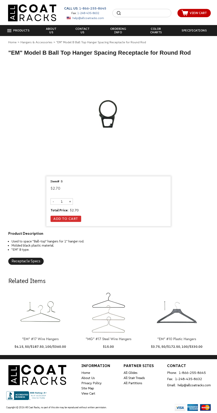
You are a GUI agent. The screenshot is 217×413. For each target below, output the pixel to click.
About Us (51, 30)
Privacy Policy (91, 383)
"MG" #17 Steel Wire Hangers (108, 339)
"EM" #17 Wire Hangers (40, 339)
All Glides (130, 373)
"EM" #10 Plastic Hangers (176, 339)
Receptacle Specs (26, 261)
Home (12, 42)
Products (21, 30)
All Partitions (133, 383)
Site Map (87, 388)
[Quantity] (62, 201)
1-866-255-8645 (92, 8)
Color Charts (156, 30)
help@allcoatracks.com (88, 18)
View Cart (88, 393)
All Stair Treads (134, 378)
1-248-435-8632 (88, 13)
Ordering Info (118, 30)
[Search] (145, 13)
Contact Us (82, 30)
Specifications (194, 30)
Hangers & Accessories (36, 42)
